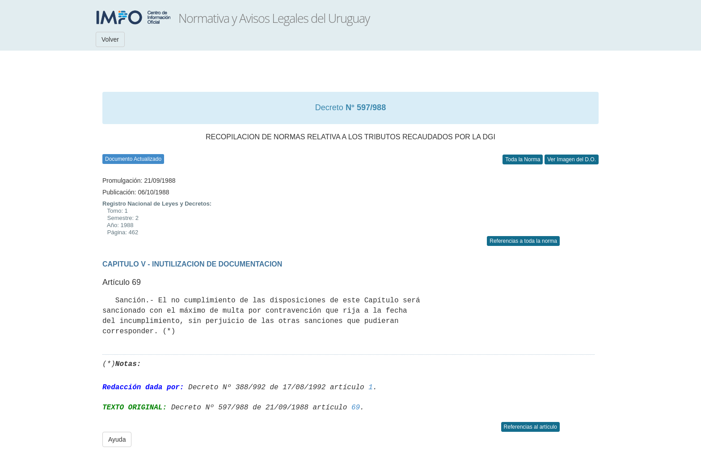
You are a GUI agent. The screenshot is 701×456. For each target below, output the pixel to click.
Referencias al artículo (530, 427)
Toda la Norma (522, 159)
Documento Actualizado (133, 159)
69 (355, 408)
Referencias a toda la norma (523, 241)
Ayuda (117, 439)
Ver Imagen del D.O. (571, 159)
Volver (110, 39)
